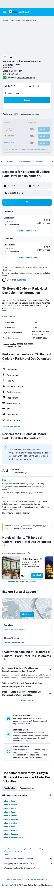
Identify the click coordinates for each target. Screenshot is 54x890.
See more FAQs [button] (27, 700)
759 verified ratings (26, 77)
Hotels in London (10, 823)
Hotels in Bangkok (10, 834)
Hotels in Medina (10, 816)
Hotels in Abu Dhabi (11, 830)
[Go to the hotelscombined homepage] (19, 11)
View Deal (37, 575)
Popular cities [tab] (9, 788)
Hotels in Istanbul (10, 805)
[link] (20, 581)
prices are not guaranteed (12, 851)
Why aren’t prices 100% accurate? (28, 868)
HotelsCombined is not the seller (28, 858)
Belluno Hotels (7, 885)
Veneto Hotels (35, 880)
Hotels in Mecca (9, 808)
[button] (4, 12)
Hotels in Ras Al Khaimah (13, 838)
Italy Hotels (17, 880)
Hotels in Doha (9, 801)
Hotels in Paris (9, 827)
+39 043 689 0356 (11, 74)
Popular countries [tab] (27, 788)
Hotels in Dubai (9, 812)
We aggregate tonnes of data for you (28, 863)
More (4, 311)
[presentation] (38, 20)
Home (8, 880)
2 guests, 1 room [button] (12, 93)
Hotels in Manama (10, 819)
